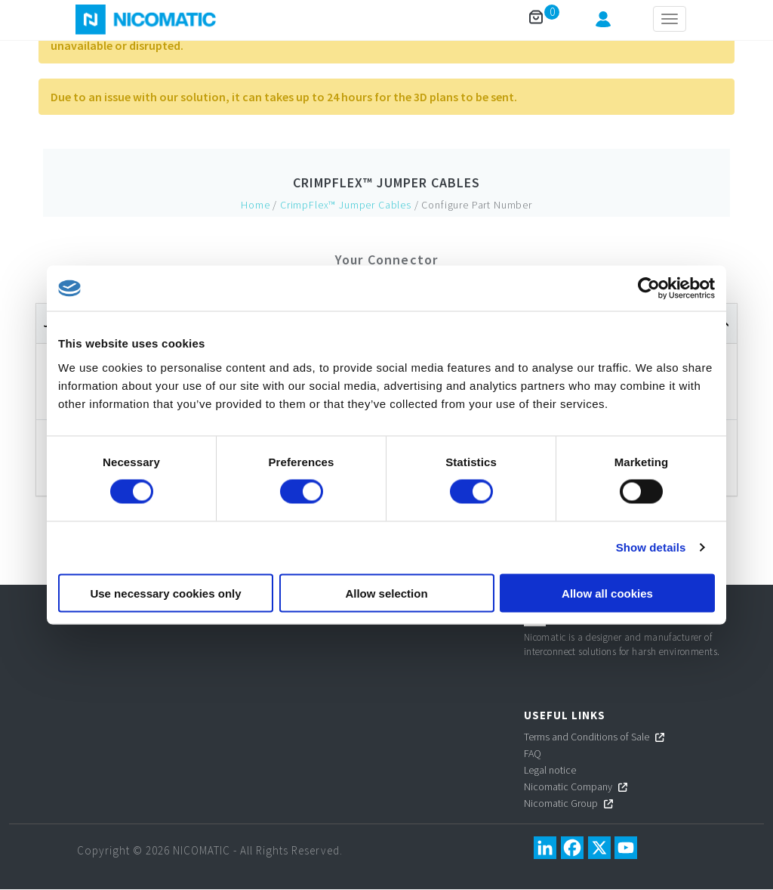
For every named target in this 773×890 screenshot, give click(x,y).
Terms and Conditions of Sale (586, 736)
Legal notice (550, 770)
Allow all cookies (607, 592)
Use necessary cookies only (165, 592)
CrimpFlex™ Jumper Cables (386, 182)
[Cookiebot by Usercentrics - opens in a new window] (649, 288)
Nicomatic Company (568, 786)
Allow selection (386, 592)
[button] (603, 22)
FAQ (532, 753)
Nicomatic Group (561, 803)
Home (255, 205)
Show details (651, 547)
